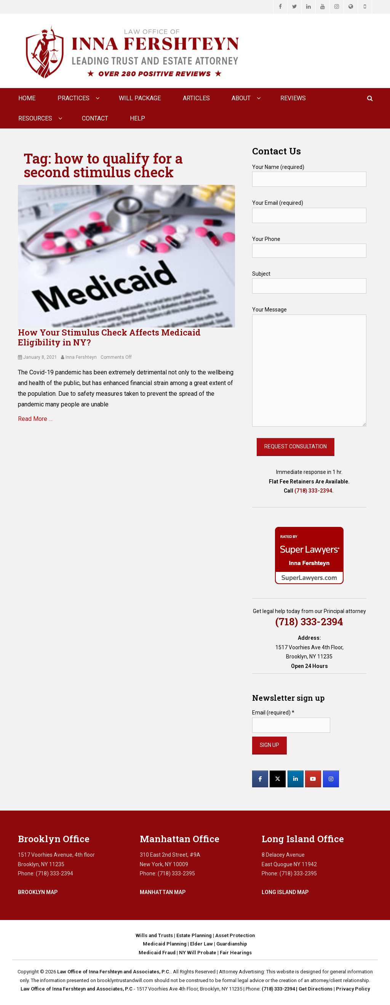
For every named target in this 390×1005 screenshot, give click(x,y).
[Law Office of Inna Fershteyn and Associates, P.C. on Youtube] (313, 779)
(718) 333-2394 (313, 491)
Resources (35, 118)
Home (26, 98)
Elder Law (201, 944)
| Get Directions (313, 989)
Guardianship (231, 944)
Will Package (140, 98)
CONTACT (95, 118)
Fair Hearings (236, 952)
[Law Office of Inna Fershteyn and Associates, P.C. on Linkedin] (296, 779)
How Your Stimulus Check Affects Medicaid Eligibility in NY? (109, 337)
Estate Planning (194, 935)
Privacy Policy (353, 989)
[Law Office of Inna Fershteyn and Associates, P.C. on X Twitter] (278, 779)
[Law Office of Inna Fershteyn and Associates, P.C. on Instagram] (331, 779)
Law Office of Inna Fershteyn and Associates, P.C (77, 989)
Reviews (293, 98)
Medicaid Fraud (157, 952)
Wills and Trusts (154, 935)
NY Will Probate (197, 952)
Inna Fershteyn (81, 357)
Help (137, 118)
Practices (74, 98)
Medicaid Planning (165, 944)
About (241, 98)
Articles (196, 98)
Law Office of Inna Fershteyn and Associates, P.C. (114, 971)
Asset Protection (235, 935)
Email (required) (273, 713)
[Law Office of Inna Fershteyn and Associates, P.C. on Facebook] (260, 779)
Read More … (35, 418)
